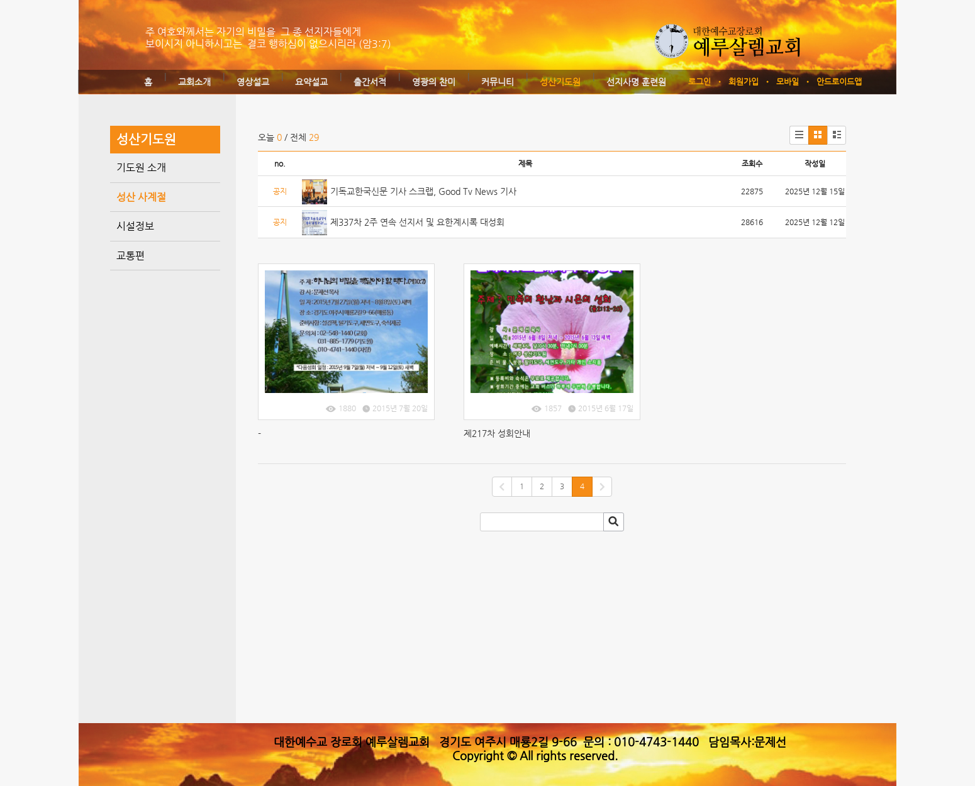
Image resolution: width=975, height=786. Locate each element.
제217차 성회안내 (497, 433)
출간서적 (370, 82)
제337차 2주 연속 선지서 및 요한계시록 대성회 (417, 222)
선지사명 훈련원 (636, 82)
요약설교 (311, 82)
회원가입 (743, 81)
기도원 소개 (141, 168)
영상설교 (253, 82)
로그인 (699, 81)
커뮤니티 (497, 82)
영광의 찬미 (433, 82)
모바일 (787, 81)
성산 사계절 (141, 197)
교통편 (130, 256)
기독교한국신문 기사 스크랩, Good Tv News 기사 (423, 191)
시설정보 (135, 226)
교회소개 (194, 82)
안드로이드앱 (839, 81)
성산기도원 (560, 82)
